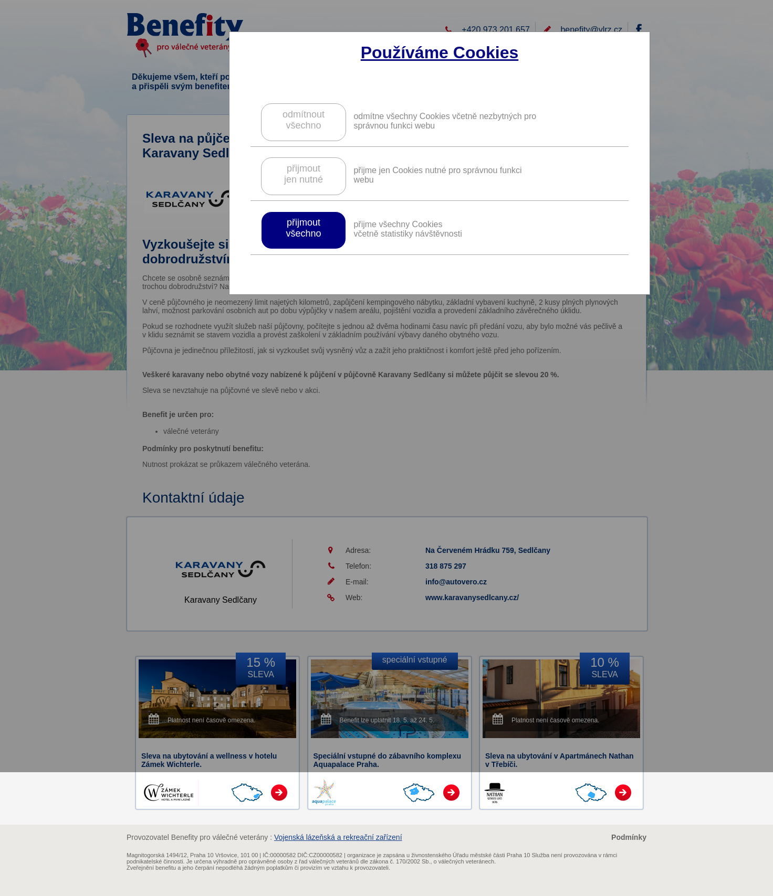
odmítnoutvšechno (304, 120)
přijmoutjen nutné (303, 174)
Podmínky (628, 837)
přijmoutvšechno (303, 228)
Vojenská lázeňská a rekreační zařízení (338, 837)
